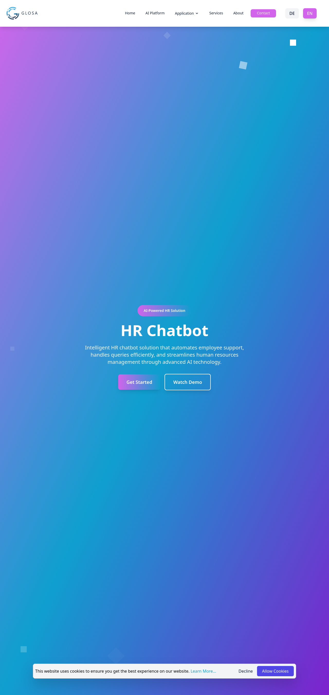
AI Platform (154, 13)
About (238, 13)
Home (130, 13)
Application (187, 13)
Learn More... (203, 671)
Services (216, 13)
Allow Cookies (275, 671)
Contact (263, 13)
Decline (246, 671)
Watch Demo (187, 382)
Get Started (139, 382)
